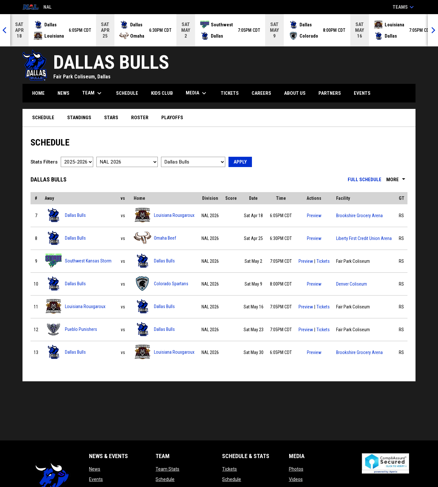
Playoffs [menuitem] (172, 117)
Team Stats (167, 469)
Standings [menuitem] (79, 117)
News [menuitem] (63, 93)
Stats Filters (44, 162)
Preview (314, 215)
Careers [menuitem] (261, 93)
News (94, 469)
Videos (296, 479)
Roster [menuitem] (139, 117)
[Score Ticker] (219, 30)
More (396, 179)
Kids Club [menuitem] (162, 93)
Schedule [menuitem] (127, 93)
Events (96, 479)
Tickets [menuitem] (230, 93)
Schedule (165, 479)
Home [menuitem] (38, 93)
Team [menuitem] (92, 93)
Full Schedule (364, 179)
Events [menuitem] (362, 93)
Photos (296, 469)
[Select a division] (127, 162)
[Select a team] (193, 162)
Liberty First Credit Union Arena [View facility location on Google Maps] (364, 238)
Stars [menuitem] (111, 117)
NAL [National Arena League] (37, 7)
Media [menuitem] (197, 93)
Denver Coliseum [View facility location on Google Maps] (351, 284)
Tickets (323, 260)
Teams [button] (404, 7)
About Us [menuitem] (295, 93)
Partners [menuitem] (329, 93)
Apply (240, 162)
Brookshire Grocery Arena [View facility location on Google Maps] (359, 215)
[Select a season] (77, 162)
